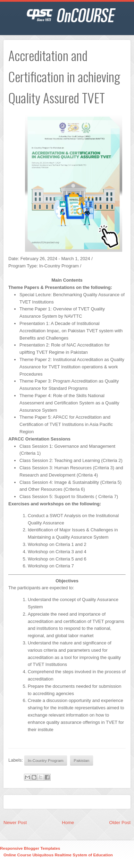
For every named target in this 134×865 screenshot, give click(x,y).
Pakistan (81, 760)
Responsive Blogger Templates (30, 848)
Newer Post (15, 822)
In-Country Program (46, 760)
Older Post (120, 822)
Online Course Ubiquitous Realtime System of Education (58, 855)
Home (68, 822)
